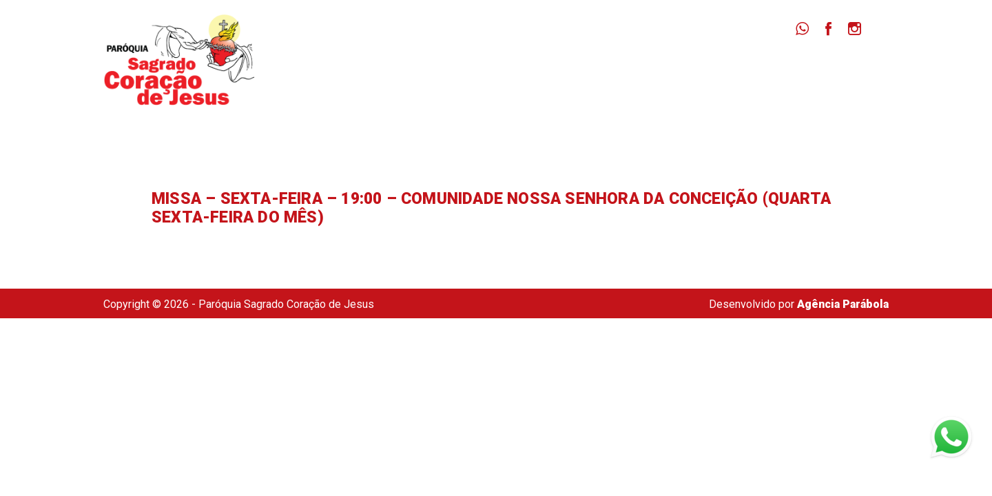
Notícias (673, 69)
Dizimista (749, 69)
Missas (603, 69)
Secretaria (831, 69)
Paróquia (531, 69)
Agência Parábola (843, 304)
